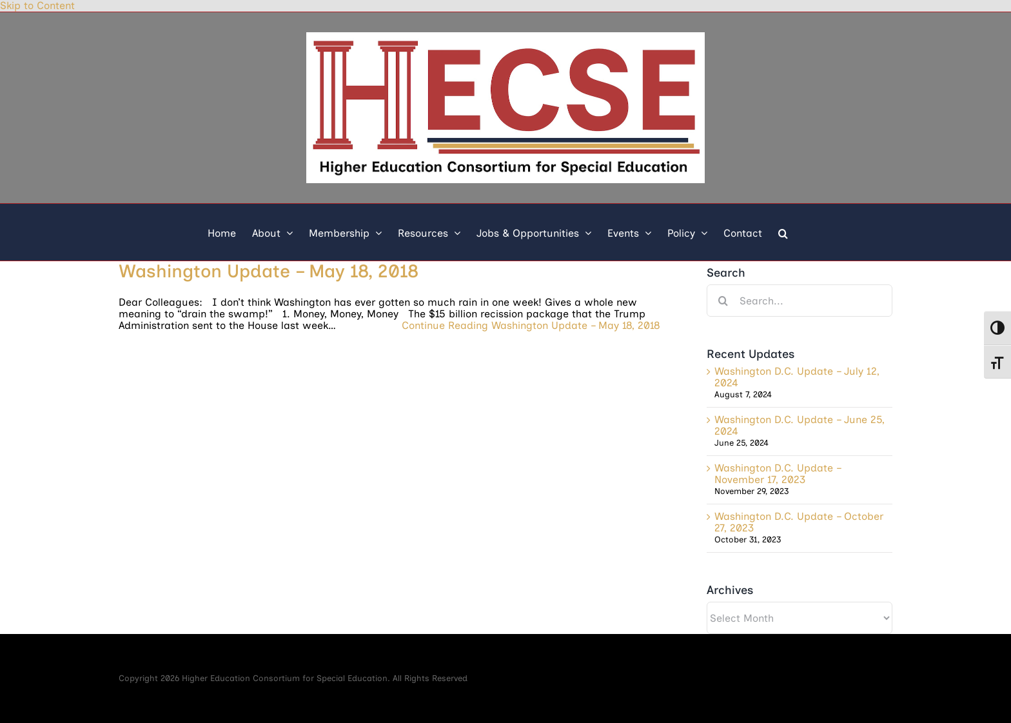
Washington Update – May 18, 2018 (268, 271)
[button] (783, 232)
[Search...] (799, 300)
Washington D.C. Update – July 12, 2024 (796, 377)
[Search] (723, 300)
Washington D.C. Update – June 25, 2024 (799, 425)
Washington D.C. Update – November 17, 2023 (777, 474)
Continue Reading (531, 326)
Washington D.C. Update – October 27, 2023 (798, 522)
